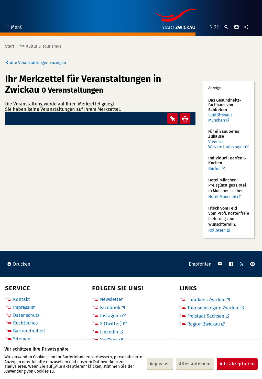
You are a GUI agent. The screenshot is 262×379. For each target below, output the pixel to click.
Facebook (110, 307)
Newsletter (111, 299)
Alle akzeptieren (237, 363)
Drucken (18, 264)
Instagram (110, 316)
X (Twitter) (111, 324)
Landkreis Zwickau (206, 299)
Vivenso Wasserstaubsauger (226, 144)
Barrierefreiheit (29, 331)
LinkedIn (109, 332)
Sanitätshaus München (220, 117)
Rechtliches (25, 323)
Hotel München (222, 196)
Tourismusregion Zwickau (213, 308)
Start (9, 46)
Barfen (214, 168)
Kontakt (21, 299)
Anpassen (160, 363)
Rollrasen (217, 230)
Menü (14, 27)
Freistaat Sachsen (205, 316)
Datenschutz (26, 315)
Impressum (24, 307)
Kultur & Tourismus (43, 46)
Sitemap (21, 339)
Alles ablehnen (195, 363)
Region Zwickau (203, 324)
